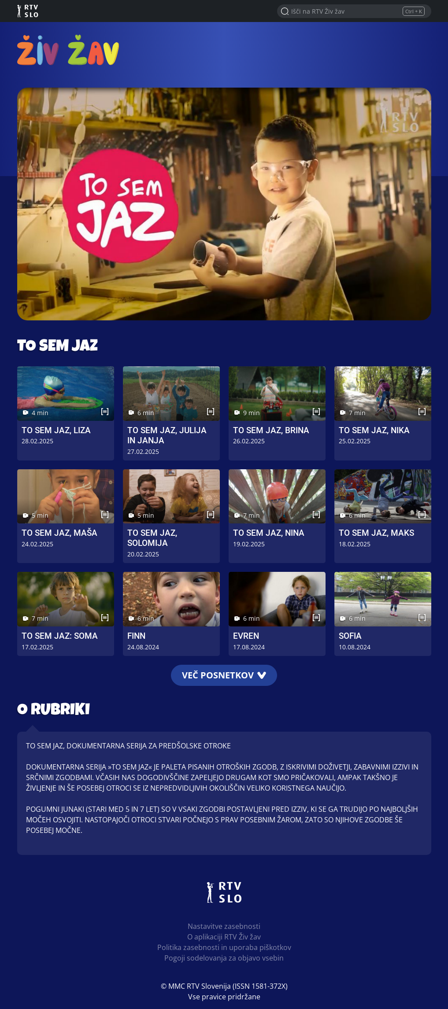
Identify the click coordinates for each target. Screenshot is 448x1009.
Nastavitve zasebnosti (224, 926)
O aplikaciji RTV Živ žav (224, 937)
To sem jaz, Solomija (152, 538)
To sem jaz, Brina (271, 430)
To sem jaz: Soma (60, 636)
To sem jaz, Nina (268, 533)
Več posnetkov (224, 675)
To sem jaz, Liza (56, 430)
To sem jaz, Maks (376, 533)
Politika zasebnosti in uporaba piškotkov (224, 947)
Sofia (350, 636)
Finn (136, 636)
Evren (246, 636)
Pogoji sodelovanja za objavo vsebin (224, 958)
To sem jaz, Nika (374, 430)
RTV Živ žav (68, 49)
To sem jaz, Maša (59, 533)
